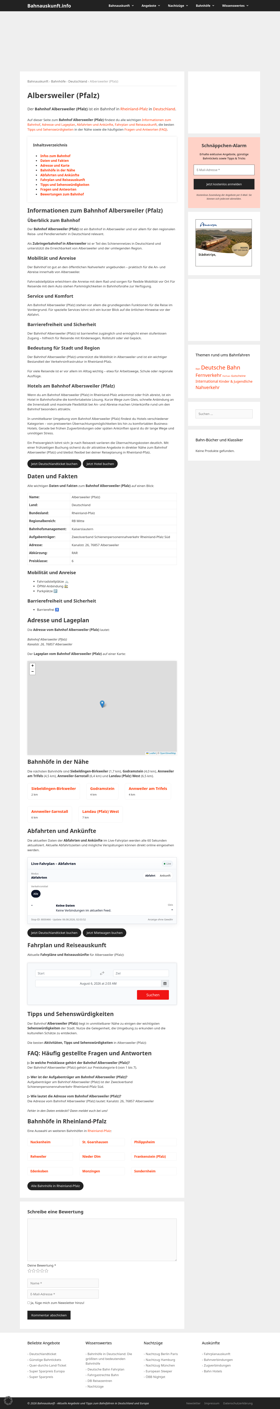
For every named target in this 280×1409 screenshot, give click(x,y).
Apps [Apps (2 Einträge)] (198, 368)
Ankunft (165, 875)
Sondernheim (144, 1171)
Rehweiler (38, 1156)
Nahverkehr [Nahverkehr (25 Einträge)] (208, 387)
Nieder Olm (91, 1156)
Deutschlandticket (42, 1354)
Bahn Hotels (213, 1371)
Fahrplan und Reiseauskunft (136, 124)
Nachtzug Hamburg (160, 1360)
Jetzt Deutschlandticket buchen (54, 464)
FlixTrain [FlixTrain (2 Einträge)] (226, 376)
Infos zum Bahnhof (55, 156)
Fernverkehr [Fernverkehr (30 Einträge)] (209, 375)
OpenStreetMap (168, 753)
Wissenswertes (237, 5)
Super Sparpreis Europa (47, 1371)
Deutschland (77, 81)
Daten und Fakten (54, 160)
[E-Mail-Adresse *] (224, 170)
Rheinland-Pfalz (134, 108)
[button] (102, 704)
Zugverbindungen (217, 1365)
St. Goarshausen (95, 1142)
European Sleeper (159, 1371)
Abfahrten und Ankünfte (95, 124)
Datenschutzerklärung (238, 1403)
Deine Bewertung (41, 1265)
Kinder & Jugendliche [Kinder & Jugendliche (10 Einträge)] (235, 381)
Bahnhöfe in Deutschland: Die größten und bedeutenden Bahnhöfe (109, 1359)
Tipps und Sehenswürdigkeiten (50, 129)
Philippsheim (144, 1142)
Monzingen (91, 1171)
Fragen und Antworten (58, 189)
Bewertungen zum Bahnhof (62, 194)
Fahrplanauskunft (217, 1354)
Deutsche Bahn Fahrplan (105, 1369)
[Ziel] (141, 973)
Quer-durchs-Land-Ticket (47, 1365)
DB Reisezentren (99, 1381)
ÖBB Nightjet (155, 1377)
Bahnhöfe (207, 5)
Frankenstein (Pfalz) (150, 1156)
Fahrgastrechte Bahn (103, 1375)
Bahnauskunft (123, 5)
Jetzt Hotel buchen (100, 464)
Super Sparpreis (41, 1377)
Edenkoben (39, 1171)
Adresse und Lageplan (58, 124)
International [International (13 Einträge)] (207, 381)
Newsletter (193, 1403)
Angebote (153, 5)
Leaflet (151, 753)
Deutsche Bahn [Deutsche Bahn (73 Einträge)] (220, 367)
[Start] (63, 973)
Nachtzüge (180, 5)
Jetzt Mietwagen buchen (105, 933)
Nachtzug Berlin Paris (162, 1354)
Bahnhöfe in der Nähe (57, 170)
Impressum (211, 1403)
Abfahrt (150, 875)
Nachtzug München (160, 1365)
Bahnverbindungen (218, 1360)
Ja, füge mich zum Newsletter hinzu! (55, 1303)
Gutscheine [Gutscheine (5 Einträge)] (238, 376)
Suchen (153, 994)
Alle (35, 894)
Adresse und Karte (54, 165)
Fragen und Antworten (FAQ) (145, 129)
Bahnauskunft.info (49, 5)
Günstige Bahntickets (45, 1360)
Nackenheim (40, 1142)
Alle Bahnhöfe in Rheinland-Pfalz (55, 1186)
